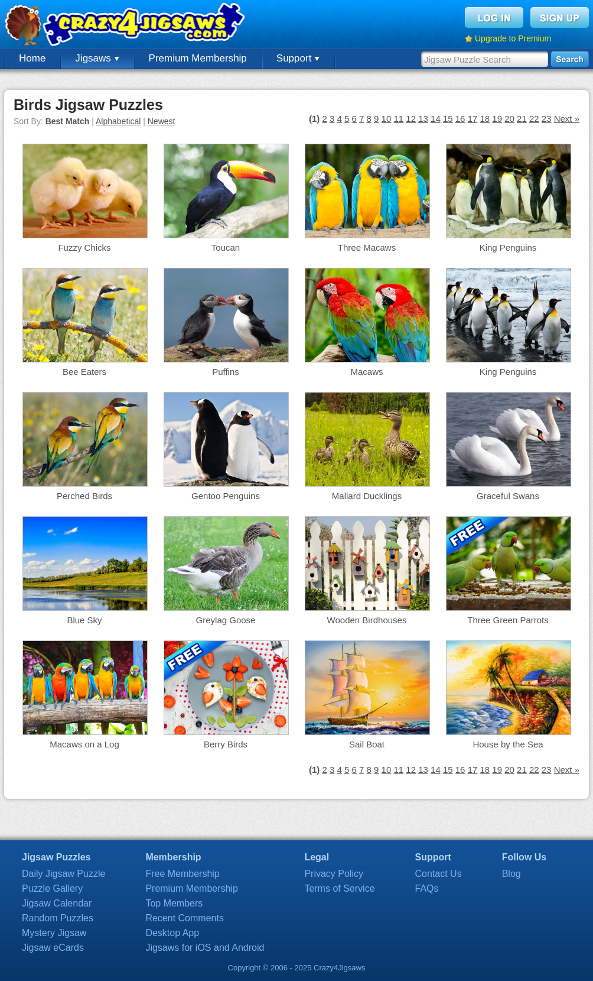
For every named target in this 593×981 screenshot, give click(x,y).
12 (411, 119)
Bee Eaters (84, 372)
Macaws (366, 372)
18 (485, 119)
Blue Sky (84, 620)
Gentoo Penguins (225, 496)
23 (547, 119)
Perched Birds (84, 496)
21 (522, 119)
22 (534, 119)
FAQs (427, 888)
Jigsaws (97, 58)
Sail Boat (367, 744)
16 (460, 119)
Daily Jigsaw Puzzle (63, 874)
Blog (511, 874)
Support (298, 58)
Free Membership (182, 874)
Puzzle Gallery (52, 888)
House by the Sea (508, 744)
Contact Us (438, 874)
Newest (161, 121)
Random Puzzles (57, 918)
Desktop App (172, 933)
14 (436, 119)
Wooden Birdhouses (367, 620)
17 (473, 119)
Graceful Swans (508, 496)
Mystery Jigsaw (54, 933)
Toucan (225, 247)
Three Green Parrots (508, 620)
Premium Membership (198, 58)
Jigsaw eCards (53, 948)
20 (509, 119)
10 (387, 119)
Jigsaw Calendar (57, 903)
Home (32, 58)
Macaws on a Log (84, 744)
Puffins (225, 372)
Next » (566, 119)
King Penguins (508, 247)
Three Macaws (367, 247)
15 (448, 119)
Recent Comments (184, 918)
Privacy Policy (333, 874)
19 (497, 119)
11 (398, 119)
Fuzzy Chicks (84, 247)
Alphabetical (118, 121)
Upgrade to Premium (513, 38)
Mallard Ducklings (367, 496)
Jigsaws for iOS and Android (204, 948)
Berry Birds (225, 744)
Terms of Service (339, 888)
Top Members (174, 903)
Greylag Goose (226, 620)
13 (423, 119)
